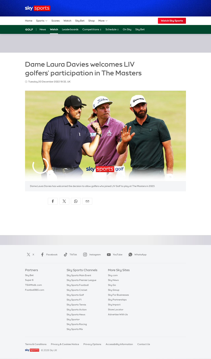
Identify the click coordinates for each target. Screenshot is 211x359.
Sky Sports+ (73, 319)
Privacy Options (92, 344)
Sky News (113, 280)
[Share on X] (64, 201)
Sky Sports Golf (75, 295)
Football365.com (34, 290)
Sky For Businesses (118, 295)
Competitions (92, 29)
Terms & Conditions (35, 344)
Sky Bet (80, 20)
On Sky (127, 29)
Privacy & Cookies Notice (65, 344)
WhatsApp (137, 254)
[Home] (37, 8)
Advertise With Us (118, 314)
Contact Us (143, 344)
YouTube (114, 254)
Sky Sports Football (78, 285)
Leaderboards (70, 29)
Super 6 (29, 280)
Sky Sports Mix (75, 329)
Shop (91, 20)
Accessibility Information (119, 344)
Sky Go (112, 285)
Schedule (112, 29)
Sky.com (113, 275)
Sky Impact (114, 304)
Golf (29, 29)
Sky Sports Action (77, 309)
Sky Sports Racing (77, 324)
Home (28, 20)
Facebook (48, 254)
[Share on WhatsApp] (76, 201)
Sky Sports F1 (74, 299)
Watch (67, 20)
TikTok (69, 254)
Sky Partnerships (117, 299)
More (103, 20)
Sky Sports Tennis (76, 304)
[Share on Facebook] (53, 201)
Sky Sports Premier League (81, 280)
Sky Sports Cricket (77, 290)
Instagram (91, 254)
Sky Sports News (76, 314)
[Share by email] (87, 201)
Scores (55, 20)
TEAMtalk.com (33, 285)
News (43, 29)
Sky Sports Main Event (79, 275)
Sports (42, 20)
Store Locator (115, 309)
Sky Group (113, 290)
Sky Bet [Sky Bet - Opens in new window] (140, 29)
